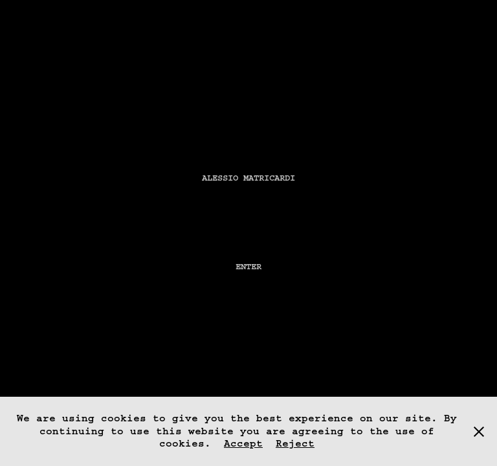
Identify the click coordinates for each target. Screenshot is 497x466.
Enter (248, 266)
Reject (295, 443)
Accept (243, 443)
